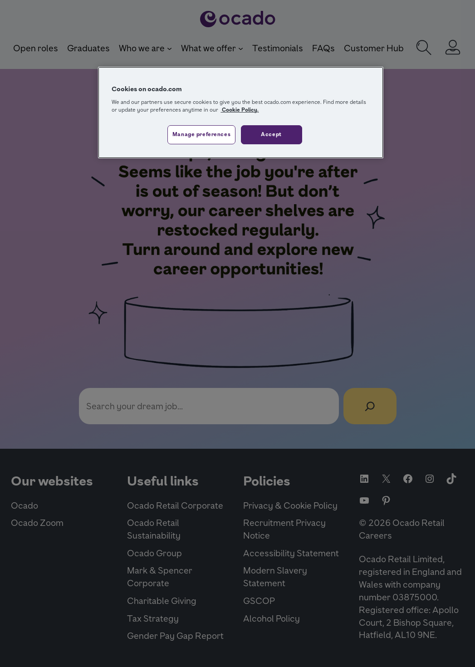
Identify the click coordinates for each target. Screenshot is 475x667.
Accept (271, 134)
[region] (240, 112)
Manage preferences (201, 134)
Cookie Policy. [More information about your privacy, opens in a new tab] (239, 110)
